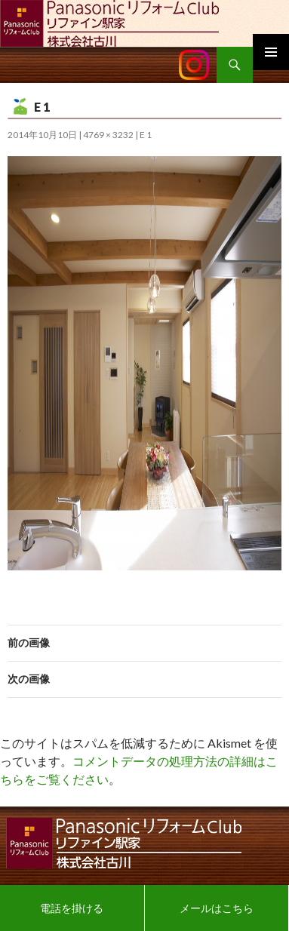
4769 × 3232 (108, 134)
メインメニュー (271, 52)
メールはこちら (217, 908)
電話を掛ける (71, 908)
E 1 (146, 134)
